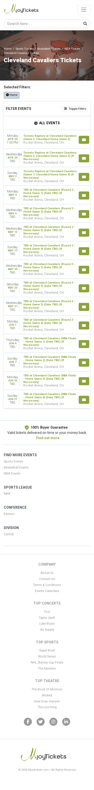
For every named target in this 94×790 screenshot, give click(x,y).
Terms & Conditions (47, 585)
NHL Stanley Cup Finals (47, 662)
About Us (47, 573)
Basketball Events (16, 467)
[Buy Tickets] (84, 140)
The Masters (47, 668)
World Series (47, 656)
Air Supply (47, 629)
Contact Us (47, 579)
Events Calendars (47, 591)
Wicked (47, 695)
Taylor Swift (47, 618)
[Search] (42, 23)
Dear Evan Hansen (47, 701)
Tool (47, 612)
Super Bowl (47, 650)
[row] (47, 139)
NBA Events (12, 473)
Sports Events (13, 461)
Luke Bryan (47, 623)
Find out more (47, 438)
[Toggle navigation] (83, 9)
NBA (7, 493)
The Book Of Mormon (47, 689)
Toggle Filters (75, 108)
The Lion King (47, 707)
